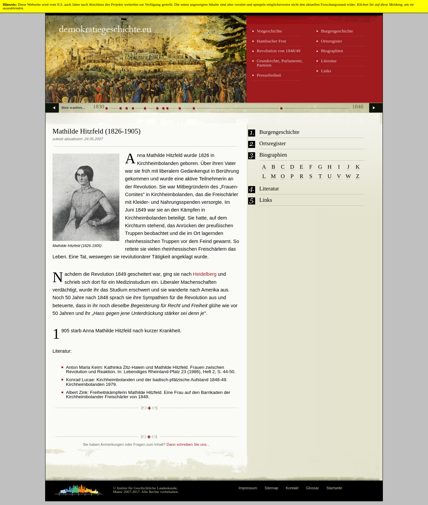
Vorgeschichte (269, 30)
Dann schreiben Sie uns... (188, 444)
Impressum (248, 488)
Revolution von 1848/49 (279, 50)
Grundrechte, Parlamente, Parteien (280, 63)
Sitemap (271, 488)
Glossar (312, 488)
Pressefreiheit (269, 75)
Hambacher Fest (271, 41)
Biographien (332, 50)
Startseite (334, 488)
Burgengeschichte (337, 30)
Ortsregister (331, 41)
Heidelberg (204, 274)
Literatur (329, 60)
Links (326, 70)
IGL (60, 4)
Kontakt (292, 488)
